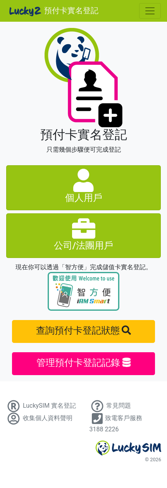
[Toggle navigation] (150, 11)
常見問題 (110, 405)
